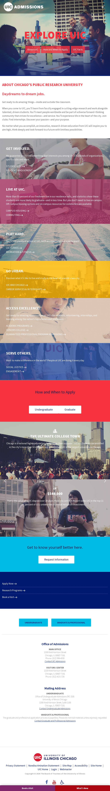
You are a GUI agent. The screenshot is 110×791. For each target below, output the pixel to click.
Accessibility (81, 765)
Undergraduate (44, 409)
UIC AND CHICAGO (15, 284)
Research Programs (12, 590)
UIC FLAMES (12, 247)
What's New (82, 788)
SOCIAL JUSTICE (14, 367)
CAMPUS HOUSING (16, 210)
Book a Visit (27, 788)
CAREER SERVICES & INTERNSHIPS (24, 289)
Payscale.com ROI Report (67, 500)
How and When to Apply (55, 49)
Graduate (70, 409)
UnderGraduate (33, 622)
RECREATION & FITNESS (18, 252)
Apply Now (7, 583)
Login (54, 769)
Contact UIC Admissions (55, 661)
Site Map (67, 765)
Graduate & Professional (71, 622)
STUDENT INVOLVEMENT (19, 170)
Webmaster (66, 769)
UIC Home (43, 769)
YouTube (54, 781)
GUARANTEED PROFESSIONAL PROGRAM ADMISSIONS (34, 334)
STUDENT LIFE (14, 166)
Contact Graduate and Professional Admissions (55, 720)
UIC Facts (78, 49)
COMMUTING (13, 215)
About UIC (32, 49)
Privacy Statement (15, 765)
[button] (5, 479)
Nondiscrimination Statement (43, 765)
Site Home (96, 765)
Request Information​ (56, 559)
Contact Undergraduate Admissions (54, 708)
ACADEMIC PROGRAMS (17, 325)
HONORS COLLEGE (15, 330)
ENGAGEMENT (13, 371)
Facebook (46, 781)
